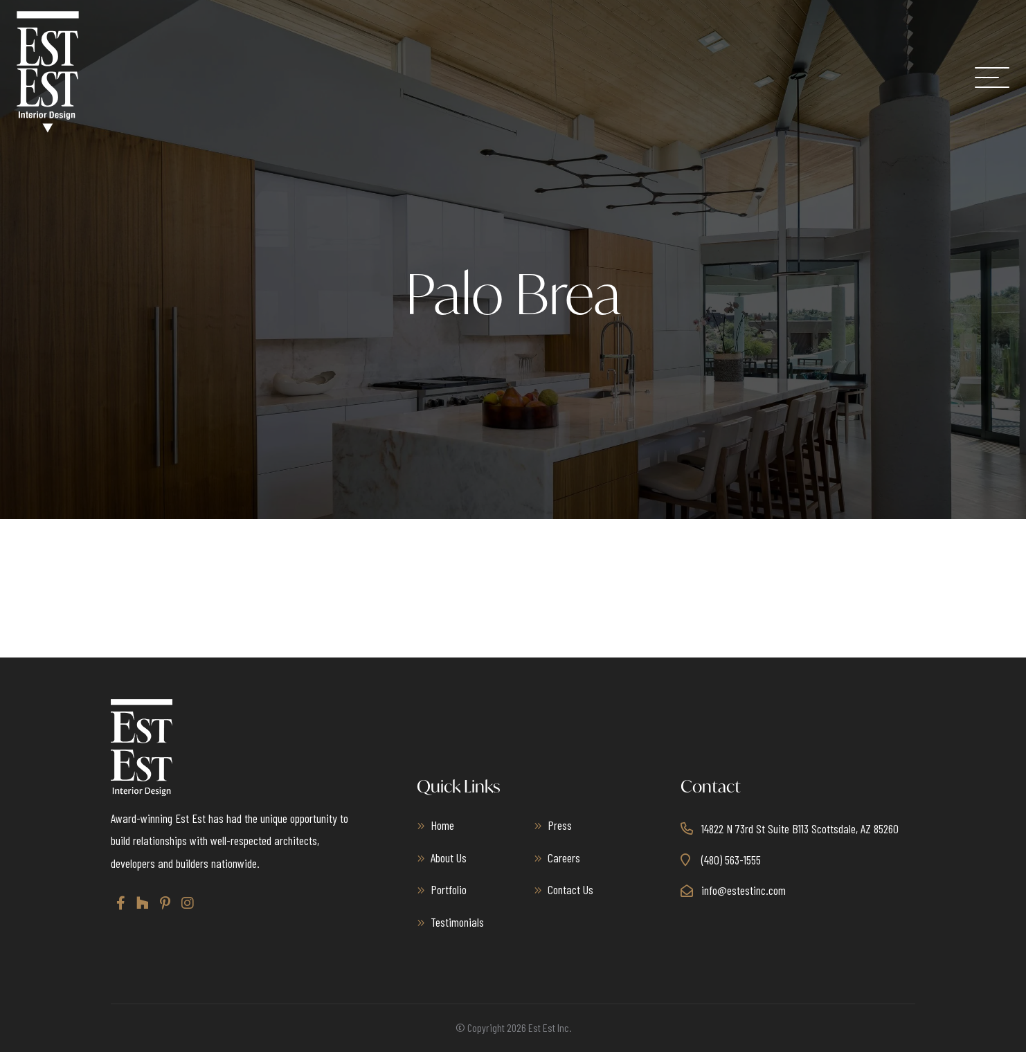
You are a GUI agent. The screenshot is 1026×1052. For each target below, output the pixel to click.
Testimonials (457, 921)
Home (442, 825)
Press (560, 825)
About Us (449, 857)
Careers (564, 857)
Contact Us (570, 889)
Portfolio (449, 889)
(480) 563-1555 (731, 859)
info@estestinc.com (743, 890)
